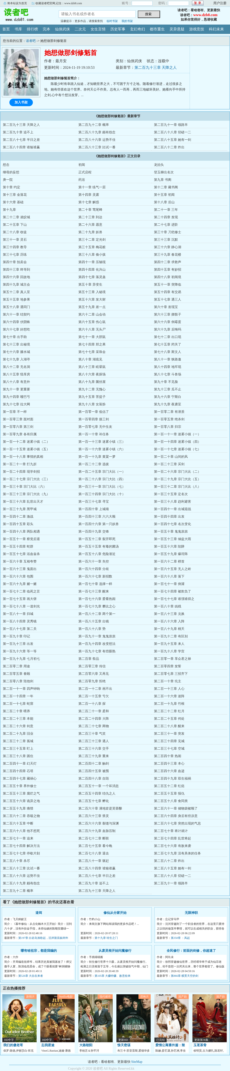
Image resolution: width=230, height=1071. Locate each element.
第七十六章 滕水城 (16, 352)
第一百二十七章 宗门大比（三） (26, 479)
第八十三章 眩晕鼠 (92, 367)
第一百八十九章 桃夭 (169, 629)
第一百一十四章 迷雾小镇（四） (177, 441)
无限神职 (191, 913)
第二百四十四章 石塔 (18, 771)
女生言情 (98, 29)
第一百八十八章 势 (92, 629)
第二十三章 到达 (90, 217)
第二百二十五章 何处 (169, 718)
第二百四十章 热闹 (167, 756)
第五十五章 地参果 (16, 299)
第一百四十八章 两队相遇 (21, 531)
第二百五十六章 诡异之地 (21, 801)
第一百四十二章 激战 (18, 516)
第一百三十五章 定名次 (171, 494)
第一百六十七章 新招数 (95, 576)
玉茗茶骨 (200, 1045)
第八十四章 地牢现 (167, 367)
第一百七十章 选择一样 (95, 584)
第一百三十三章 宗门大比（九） (26, 494)
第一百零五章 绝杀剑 (169, 419)
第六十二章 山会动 (92, 314)
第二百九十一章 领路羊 (171, 125)
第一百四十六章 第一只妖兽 (98, 524)
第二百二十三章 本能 (18, 718)
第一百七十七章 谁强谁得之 (174, 599)
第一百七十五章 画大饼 (20, 599)
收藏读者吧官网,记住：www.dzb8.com (58, 3)
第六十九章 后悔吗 (167, 329)
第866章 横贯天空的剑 (184, 975)
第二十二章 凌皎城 (16, 217)
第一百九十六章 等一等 (20, 651)
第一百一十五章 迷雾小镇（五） (26, 449)
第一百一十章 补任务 (93, 434)
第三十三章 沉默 (166, 239)
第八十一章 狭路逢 (167, 359)
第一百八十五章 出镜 (93, 621)
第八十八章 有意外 (16, 382)
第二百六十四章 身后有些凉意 (176, 816)
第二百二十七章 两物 (93, 726)
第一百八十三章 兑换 (169, 614)
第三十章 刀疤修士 (167, 232)
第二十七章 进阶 (166, 224)
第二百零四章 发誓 (167, 666)
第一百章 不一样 (15, 412)
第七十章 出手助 (15, 337)
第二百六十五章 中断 (18, 823)
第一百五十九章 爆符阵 (171, 554)
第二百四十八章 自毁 (93, 778)
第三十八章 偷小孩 (92, 254)
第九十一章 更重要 (16, 389)
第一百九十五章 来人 (169, 644)
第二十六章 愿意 (90, 224)
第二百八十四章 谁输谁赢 (21, 147)
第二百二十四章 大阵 (93, 718)
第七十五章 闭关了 (167, 344)
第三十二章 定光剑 (92, 239)
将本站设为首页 (17, 3)
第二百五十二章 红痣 (169, 786)
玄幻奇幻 (137, 29)
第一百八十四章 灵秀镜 (20, 621)
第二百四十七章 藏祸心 (20, 778)
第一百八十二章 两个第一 (96, 614)
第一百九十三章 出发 (18, 644)
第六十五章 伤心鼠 (92, 322)
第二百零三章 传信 (92, 666)
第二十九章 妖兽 (90, 232)
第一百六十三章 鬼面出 (20, 569)
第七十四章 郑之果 (92, 344)
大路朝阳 (85, 1045)
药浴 (81, 180)
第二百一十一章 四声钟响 (21, 688)
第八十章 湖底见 (90, 359)
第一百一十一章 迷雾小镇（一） (177, 434)
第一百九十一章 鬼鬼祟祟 (96, 636)
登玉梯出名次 (164, 172)
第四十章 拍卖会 (15, 262)
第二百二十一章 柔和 (93, 711)
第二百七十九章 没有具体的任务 (177, 853)
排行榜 (32, 29)
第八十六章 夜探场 (92, 374)
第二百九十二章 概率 (93, 125)
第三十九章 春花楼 (167, 254)
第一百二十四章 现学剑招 (21, 471)
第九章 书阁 (162, 180)
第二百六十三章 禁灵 (93, 816)
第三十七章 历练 (15, 254)
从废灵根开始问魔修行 (115, 950)
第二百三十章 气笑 (92, 733)
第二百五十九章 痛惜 (18, 808)
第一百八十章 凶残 (167, 606)
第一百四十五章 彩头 (18, 524)
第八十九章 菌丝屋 (92, 382)
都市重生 (157, 29)
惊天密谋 (123, 1045)
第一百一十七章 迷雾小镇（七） (177, 449)
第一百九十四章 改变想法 (96, 644)
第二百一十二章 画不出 (95, 688)
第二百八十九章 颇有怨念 (96, 132)
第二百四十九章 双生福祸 (172, 778)
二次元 (80, 29)
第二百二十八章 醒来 (169, 726)
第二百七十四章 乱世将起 (172, 838)
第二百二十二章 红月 (169, 711)
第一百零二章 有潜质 (169, 412)
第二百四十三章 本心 (169, 763)
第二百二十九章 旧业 (18, 733)
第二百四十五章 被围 (93, 771)
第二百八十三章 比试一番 (96, 147)
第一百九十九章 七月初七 (21, 659)
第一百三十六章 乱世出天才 (23, 501)
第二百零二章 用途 (16, 666)
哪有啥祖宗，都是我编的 (39, 950)
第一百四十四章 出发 (169, 516)
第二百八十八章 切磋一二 (172, 132)
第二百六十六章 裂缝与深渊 (98, 823)
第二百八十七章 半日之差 (21, 140)
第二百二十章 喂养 (16, 711)
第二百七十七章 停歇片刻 (21, 853)
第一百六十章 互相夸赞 (20, 561)
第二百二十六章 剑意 (18, 726)
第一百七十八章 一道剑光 (21, 606)
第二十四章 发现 (166, 217)
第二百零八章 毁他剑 (18, 681)
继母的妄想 (11, 172)
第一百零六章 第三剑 (18, 426)
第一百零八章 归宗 (167, 426)
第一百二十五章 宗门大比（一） (101, 471)
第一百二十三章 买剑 (169, 464)
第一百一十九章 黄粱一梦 (96, 456)
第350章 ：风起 (180, 938)
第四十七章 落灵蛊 (92, 277)
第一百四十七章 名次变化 (172, 524)
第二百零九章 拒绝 (92, 681)
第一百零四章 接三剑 (93, 419)
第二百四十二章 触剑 (93, 763)
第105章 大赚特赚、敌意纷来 (112, 975)
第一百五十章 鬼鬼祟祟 (171, 531)
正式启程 (85, 172)
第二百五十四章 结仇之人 (96, 793)
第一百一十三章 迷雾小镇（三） (101, 441)
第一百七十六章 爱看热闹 (96, 599)
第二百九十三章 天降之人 (155, 67)
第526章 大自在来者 (30, 975)
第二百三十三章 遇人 (93, 741)
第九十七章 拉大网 (16, 404)
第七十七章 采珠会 (92, 352)
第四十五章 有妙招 (167, 269)
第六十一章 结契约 (16, 314)
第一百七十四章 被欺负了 (172, 591)
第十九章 (9, 209)
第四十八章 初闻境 (167, 277)
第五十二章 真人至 (16, 292)
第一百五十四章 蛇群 (18, 546)
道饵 (38, 913)
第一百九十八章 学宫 (169, 651)
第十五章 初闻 (164, 194)
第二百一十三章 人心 (169, 688)
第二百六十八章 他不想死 (21, 831)
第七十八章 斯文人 (167, 352)
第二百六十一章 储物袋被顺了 (176, 808)
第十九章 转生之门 (106, 938)
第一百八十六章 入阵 (169, 621)
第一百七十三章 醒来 (93, 591)
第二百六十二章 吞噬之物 (21, 816)
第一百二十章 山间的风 (171, 456)
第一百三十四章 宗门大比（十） (101, 494)
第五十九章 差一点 (92, 307)
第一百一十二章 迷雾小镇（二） (26, 441)
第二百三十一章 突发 (169, 733)
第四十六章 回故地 (16, 277)
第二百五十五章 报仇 (169, 793)
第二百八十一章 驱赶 (93, 861)
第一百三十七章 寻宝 (93, 501)
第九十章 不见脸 (166, 382)
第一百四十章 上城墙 (93, 509)
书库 (18, 29)
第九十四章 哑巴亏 (16, 397)
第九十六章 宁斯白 (167, 397)
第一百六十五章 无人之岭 (172, 569)
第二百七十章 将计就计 (171, 831)
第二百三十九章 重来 (93, 756)
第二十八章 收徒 (15, 232)
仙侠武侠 (62, 29)
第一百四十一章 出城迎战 (172, 509)
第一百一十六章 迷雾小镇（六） (101, 449)
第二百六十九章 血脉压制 (96, 831)
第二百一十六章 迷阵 (169, 696)
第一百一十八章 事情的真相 (23, 456)
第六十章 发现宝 (166, 307)
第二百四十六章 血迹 (169, 771)
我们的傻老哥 (13, 1045)
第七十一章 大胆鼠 (92, 337)
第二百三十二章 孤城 (18, 741)
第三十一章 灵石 (15, 239)
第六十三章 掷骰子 (167, 314)
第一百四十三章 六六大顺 (96, 516)
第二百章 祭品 (88, 659)
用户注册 (219, 3)
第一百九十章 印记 (16, 636)
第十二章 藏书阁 (166, 187)
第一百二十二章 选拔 (93, 464)
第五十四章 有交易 (167, 292)
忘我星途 (47, 1045)
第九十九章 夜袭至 (167, 404)
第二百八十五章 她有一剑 (172, 140)
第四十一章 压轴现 (92, 262)
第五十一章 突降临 (167, 284)
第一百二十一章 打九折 (20, 464)
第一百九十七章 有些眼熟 (96, 651)
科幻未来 (216, 29)
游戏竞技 (196, 29)
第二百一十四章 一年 (18, 696)
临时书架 (112, 21)
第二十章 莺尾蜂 (90, 209)
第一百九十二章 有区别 (171, 636)
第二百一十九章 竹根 (169, 703)
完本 (46, 29)
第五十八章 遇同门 (16, 307)
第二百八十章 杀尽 (16, 861)
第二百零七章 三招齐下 (171, 673)
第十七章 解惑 (88, 202)
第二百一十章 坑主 (167, 681)
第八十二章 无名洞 (16, 367)
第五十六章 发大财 (92, 299)
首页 (6, 29)
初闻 (81, 165)
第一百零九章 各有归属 (20, 434)
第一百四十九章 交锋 (93, 531)
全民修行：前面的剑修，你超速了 (191, 950)
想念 (6, 165)
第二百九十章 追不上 (18, 132)
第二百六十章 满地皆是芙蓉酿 (100, 808)
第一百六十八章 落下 (169, 576)
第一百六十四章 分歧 (93, 569)
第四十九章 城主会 (16, 284)
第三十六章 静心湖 (167, 247)
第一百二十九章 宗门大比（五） (177, 479)
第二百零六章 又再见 (93, 673)
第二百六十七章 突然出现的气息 (177, 823)
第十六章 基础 (13, 202)
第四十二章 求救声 (167, 262)
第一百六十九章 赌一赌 (20, 584)
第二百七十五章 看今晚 (95, 846)
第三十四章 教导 (15, 247)
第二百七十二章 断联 (93, 838)
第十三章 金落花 (15, 194)
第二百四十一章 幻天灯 (20, 763)
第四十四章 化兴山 (92, 269)
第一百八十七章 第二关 (20, 629)
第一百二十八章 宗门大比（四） (101, 479)
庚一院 (8, 180)
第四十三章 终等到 (16, 269)
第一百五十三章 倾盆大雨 (172, 539)
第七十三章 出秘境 (16, 344)
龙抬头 (159, 165)
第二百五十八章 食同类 (171, 801)
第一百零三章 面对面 (18, 419)
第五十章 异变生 (90, 284)
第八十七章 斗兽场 (167, 374)
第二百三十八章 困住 (18, 756)
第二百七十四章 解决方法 (21, 846)
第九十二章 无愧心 (92, 389)
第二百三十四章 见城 (169, 741)
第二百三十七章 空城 (169, 748)
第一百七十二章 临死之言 (21, 591)
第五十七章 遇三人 (167, 299)
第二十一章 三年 (166, 209)
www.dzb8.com (205, 15)
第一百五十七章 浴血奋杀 (21, 554)
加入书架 (21, 102)
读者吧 (26, 15)
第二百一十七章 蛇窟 (18, 703)
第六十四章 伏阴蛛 (16, 322)
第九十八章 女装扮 (92, 404)
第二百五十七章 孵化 (93, 801)
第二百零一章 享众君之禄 (172, 659)
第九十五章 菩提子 (92, 397)
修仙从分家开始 (115, 913)
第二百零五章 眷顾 (16, 673)
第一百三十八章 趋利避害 (172, 501)
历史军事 (117, 29)
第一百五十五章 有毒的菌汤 (98, 546)
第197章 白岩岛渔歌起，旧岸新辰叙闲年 (43, 938)
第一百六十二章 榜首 (169, 561)
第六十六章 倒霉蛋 (167, 322)
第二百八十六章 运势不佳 (96, 140)
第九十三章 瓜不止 (167, 389)
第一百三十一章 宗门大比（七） (101, 486)
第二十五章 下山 (15, 224)
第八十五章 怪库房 (16, 374)
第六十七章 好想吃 (16, 329)
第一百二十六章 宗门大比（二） (177, 471)
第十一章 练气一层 (92, 187)
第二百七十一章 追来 (18, 838)
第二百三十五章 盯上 (18, 748)
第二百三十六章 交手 (93, 748)
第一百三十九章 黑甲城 (20, 509)
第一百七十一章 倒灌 (169, 584)
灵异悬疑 (176, 29)
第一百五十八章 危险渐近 (96, 554)
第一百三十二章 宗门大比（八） (177, 486)
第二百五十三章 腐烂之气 (21, 793)
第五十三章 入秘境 (92, 292)
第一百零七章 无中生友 (95, 426)
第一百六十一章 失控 (93, 561)
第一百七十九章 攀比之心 (96, 606)
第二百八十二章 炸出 (169, 147)
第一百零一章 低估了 (93, 412)
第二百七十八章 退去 (93, 853)
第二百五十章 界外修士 (20, 786)
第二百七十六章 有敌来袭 (172, 846)
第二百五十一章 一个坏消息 (98, 786)
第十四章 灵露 (88, 194)
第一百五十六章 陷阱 (169, 546)
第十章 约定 (11, 187)
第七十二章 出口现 (167, 337)
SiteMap (136, 1062)
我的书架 (127, 21)
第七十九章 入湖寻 (16, 359)
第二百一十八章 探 (92, 703)
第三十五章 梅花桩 (92, 247)
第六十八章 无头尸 (92, 329)
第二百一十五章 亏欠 (93, 696)
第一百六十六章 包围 (18, 576)
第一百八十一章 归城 (18, 614)
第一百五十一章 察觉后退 (21, 539)
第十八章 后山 (164, 202)
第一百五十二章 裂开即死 (96, 539)
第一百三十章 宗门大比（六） (24, 486)
